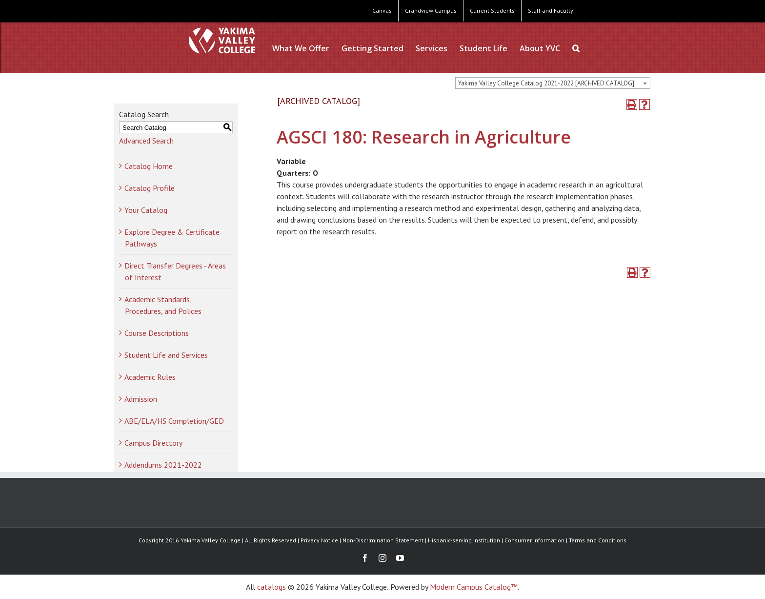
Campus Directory (153, 443)
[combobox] (552, 83)
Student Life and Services (166, 355)
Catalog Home (148, 166)
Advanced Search (146, 140)
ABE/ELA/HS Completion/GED (174, 421)
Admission (140, 399)
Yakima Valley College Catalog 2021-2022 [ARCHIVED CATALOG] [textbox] (546, 83)
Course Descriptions (156, 333)
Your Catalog (145, 210)
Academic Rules (150, 377)
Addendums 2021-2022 (163, 465)
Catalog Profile (149, 188)
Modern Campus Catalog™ (474, 587)
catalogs (271, 587)
